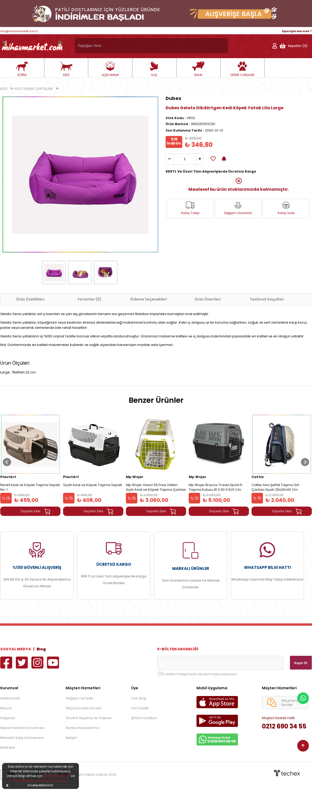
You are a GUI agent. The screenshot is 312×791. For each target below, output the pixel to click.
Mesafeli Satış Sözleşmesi (22, 737)
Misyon (6, 708)
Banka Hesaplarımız (82, 727)
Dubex (173, 98)
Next (305, 462)
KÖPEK (22, 69)
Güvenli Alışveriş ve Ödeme (89, 717)
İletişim (71, 737)
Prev (7, 462)
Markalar (7, 747)
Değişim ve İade (79, 698)
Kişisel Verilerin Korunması (22, 727)
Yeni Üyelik (140, 708)
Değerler (7, 717)
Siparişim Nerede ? (297, 31)
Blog (41, 649)
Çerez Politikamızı (56, 776)
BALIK (198, 69)
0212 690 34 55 (284, 726)
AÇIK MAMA (110, 69)
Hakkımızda (10, 698)
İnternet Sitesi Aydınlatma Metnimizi (40, 780)
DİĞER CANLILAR (242, 69)
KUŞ (154, 69)
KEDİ (66, 69)
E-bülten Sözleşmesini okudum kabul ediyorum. (200, 674)
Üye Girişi (138, 698)
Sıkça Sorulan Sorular (83, 708)
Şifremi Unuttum (144, 717)
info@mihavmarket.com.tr (19, 31)
